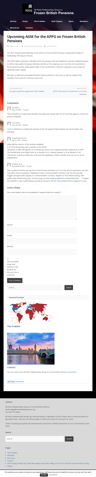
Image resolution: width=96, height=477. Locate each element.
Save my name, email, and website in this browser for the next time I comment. (13, 268)
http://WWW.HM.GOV (65, 181)
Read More (53, 475)
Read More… (73, 372)
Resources (14, 27)
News (71, 21)
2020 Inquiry (56, 21)
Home (25, 21)
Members (84, 21)
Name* (10, 225)
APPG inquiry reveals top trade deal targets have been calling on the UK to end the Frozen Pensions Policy (48, 463)
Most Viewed (11, 381)
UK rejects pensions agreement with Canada (26, 91)
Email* (9, 235)
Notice (13, 21)
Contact (29, 27)
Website (10, 246)
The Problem (39, 21)
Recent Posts (20, 381)
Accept (44, 475)
